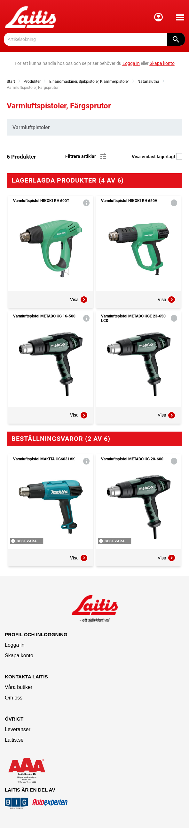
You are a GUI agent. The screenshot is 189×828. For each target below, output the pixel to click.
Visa (79, 299)
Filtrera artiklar (86, 156)
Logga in (14, 645)
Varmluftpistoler (31, 127)
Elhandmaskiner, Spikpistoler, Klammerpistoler (89, 81)
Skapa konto (19, 655)
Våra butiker (18, 687)
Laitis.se (14, 740)
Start (11, 81)
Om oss (13, 697)
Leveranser (17, 729)
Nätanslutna (148, 81)
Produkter (32, 81)
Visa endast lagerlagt (157, 156)
